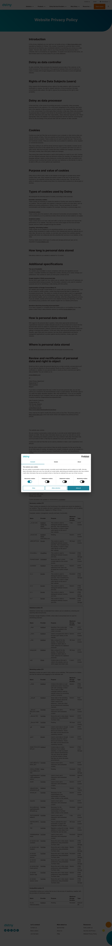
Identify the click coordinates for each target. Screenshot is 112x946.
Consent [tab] (32, 462)
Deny (33, 488)
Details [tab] (56, 462)
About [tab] (79, 462)
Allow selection (56, 488)
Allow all (78, 488)
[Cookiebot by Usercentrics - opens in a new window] (82, 457)
